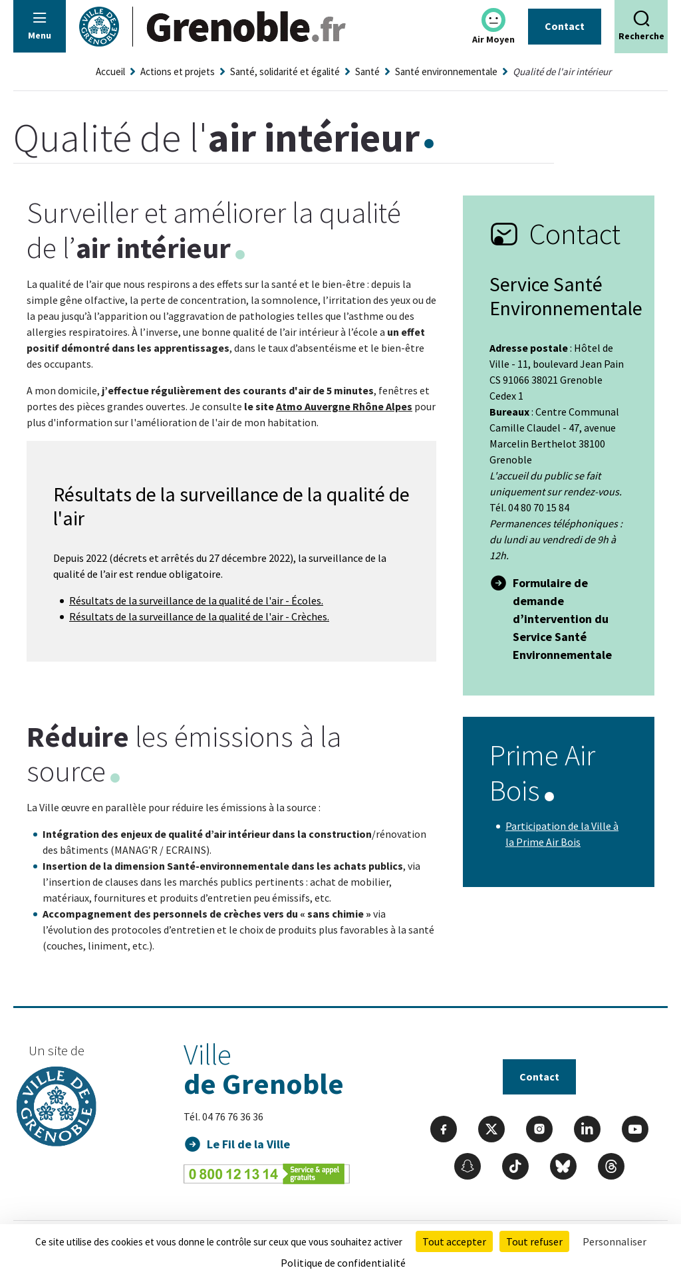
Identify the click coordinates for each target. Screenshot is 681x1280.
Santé (367, 71)
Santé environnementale (446, 71)
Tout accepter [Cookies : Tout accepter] (454, 1241)
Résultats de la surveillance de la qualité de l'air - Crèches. (199, 616)
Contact (565, 26)
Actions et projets (177, 71)
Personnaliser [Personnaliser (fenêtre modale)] (614, 1241)
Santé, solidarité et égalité (285, 71)
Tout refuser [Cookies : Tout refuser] (534, 1241)
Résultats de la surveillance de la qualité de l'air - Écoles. (196, 600)
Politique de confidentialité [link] (343, 1262)
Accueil (110, 71)
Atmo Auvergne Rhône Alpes (344, 406)
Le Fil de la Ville (248, 1144)
